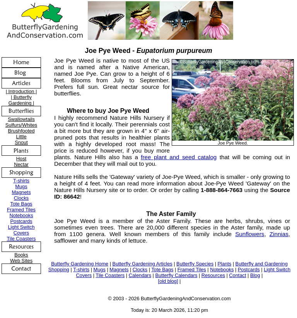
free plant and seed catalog (179, 157)
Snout (21, 142)
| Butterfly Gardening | (21, 100)
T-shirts (21, 181)
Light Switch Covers (21, 230)
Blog (255, 275)
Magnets (21, 192)
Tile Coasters (21, 238)
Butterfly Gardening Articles (142, 264)
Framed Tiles (21, 210)
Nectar (21, 164)
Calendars (140, 275)
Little (21, 136)
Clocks (21, 198)
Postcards (21, 221)
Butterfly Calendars (176, 275)
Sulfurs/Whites (21, 125)
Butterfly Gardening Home (79, 264)
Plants (225, 264)
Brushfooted (21, 131)
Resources (213, 275)
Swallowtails (21, 119)
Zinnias (279, 234)
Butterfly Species (194, 264)
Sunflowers (249, 234)
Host (21, 159)
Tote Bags (21, 204)
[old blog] (168, 281)
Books (21, 255)
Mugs (21, 186)
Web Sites (21, 261)
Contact (237, 275)
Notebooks (21, 215)
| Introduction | (21, 91)
